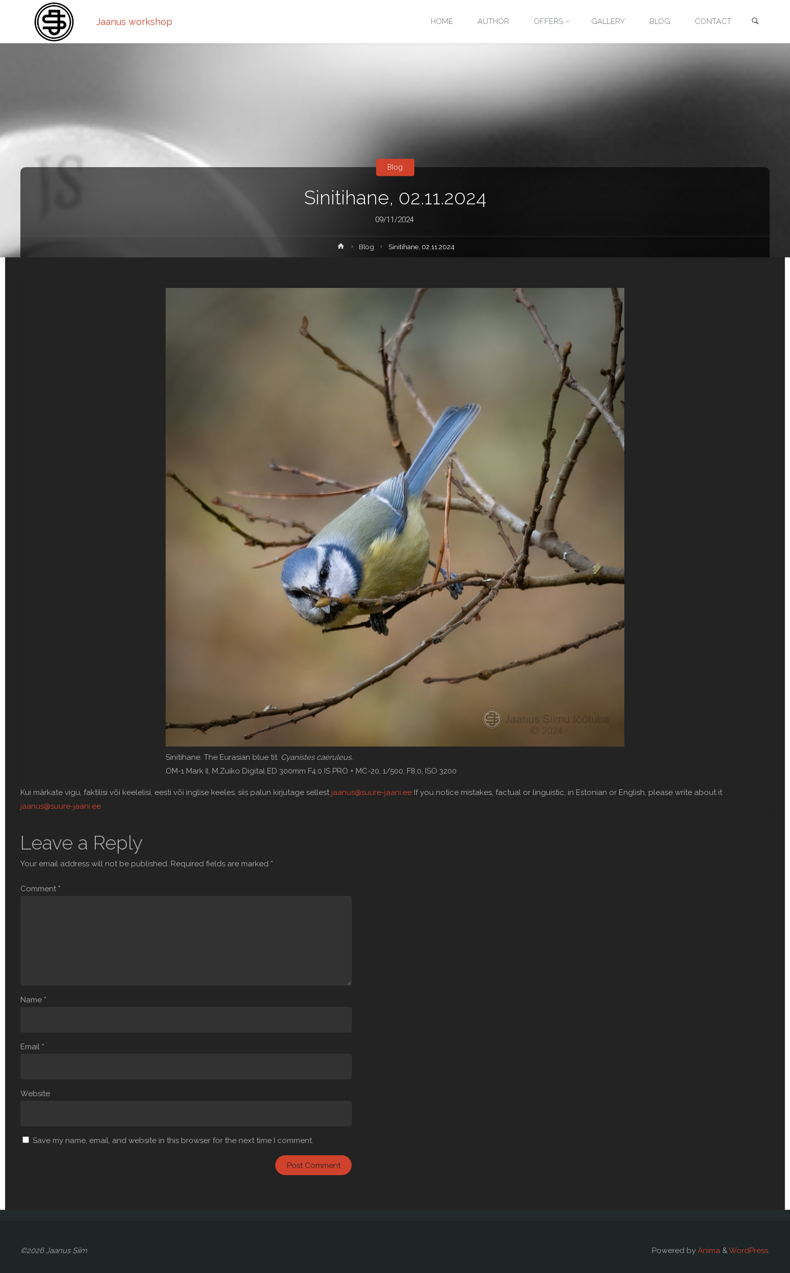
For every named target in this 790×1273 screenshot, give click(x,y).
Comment (40, 888)
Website (35, 1093)
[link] (755, 22)
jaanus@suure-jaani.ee (371, 792)
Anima (708, 1250)
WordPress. (749, 1250)
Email (32, 1046)
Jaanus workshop (134, 21)
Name (33, 999)
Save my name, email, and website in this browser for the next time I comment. (173, 1140)
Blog (395, 167)
